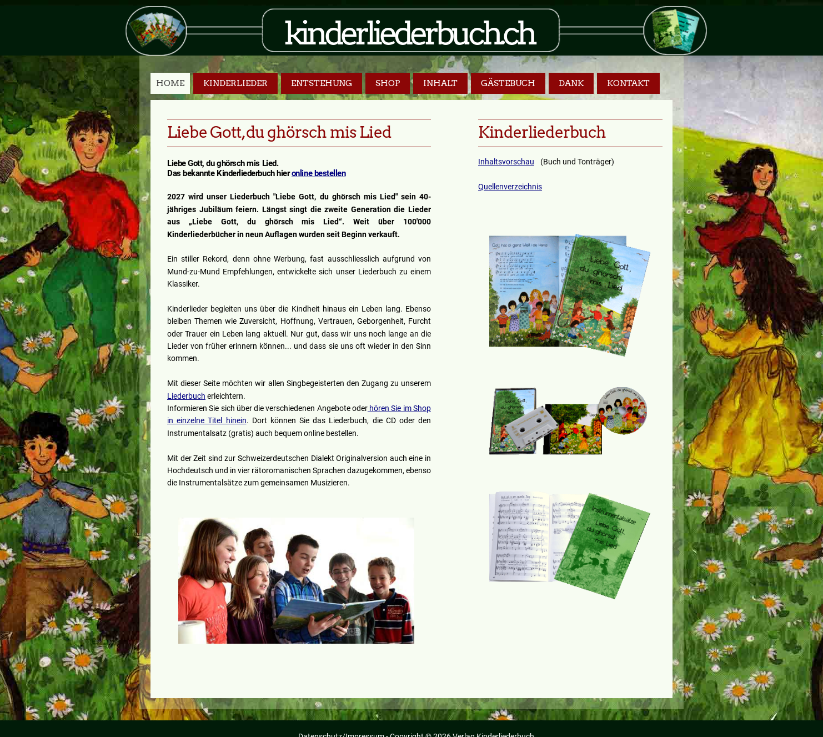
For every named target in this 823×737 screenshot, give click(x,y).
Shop (387, 83)
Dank (571, 83)
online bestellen (319, 173)
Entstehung (321, 83)
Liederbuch (186, 396)
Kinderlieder (235, 83)
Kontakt (628, 83)
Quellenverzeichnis (510, 186)
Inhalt (440, 83)
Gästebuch (508, 83)
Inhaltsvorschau (506, 161)
